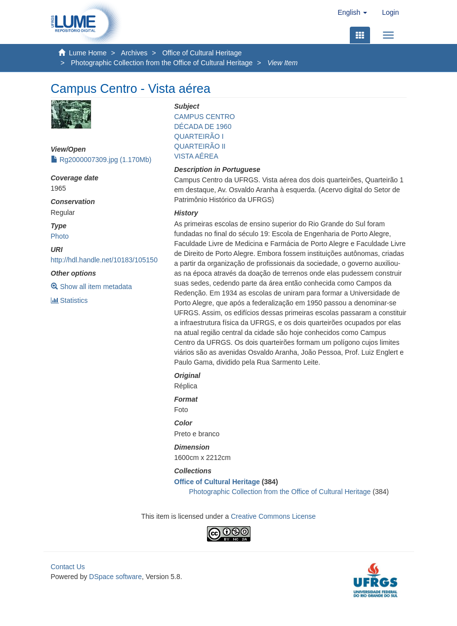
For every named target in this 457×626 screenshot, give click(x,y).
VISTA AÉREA (196, 156)
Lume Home (88, 53)
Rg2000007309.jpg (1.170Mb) (101, 160)
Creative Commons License (273, 516)
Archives (134, 53)
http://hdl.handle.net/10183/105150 (104, 260)
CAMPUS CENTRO (204, 117)
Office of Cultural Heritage (202, 53)
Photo (60, 236)
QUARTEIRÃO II (200, 146)
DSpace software (115, 577)
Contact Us (68, 567)
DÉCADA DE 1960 (203, 126)
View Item (282, 63)
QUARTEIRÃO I (199, 136)
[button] (352, 12)
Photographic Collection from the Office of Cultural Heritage (161, 63)
